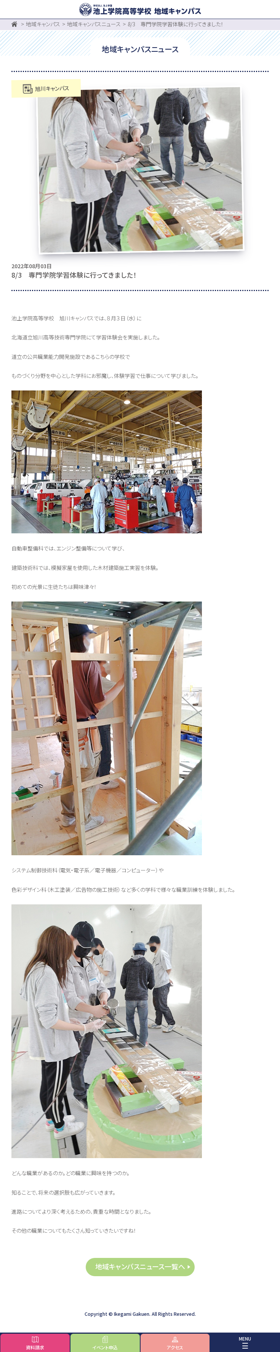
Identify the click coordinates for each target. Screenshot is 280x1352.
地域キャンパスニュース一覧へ (140, 1266)
